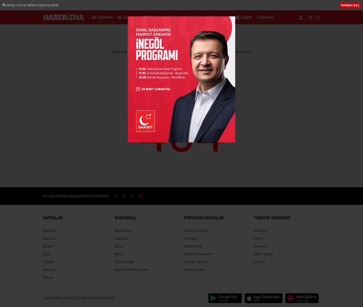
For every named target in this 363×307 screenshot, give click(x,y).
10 (5, 5)
